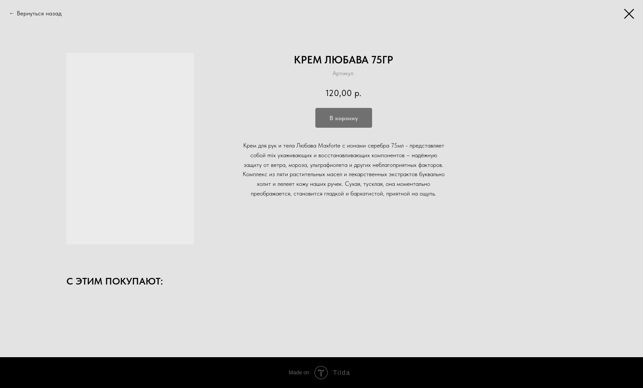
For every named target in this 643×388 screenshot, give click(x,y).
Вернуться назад (39, 13)
